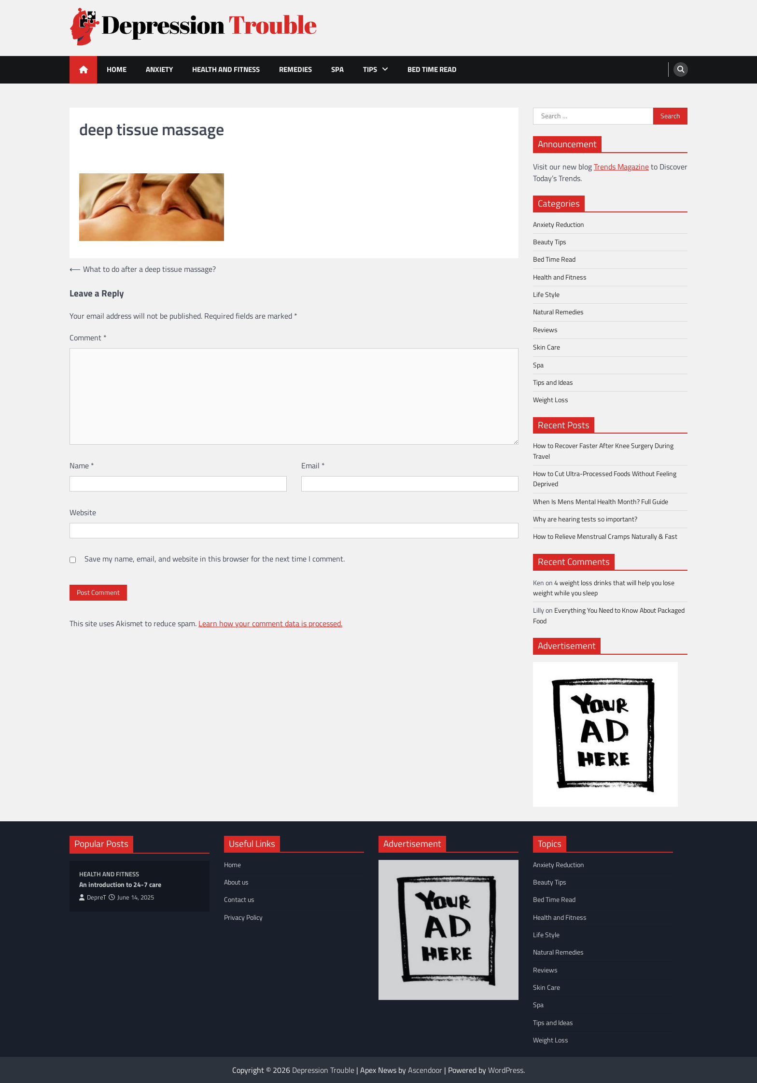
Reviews (545, 329)
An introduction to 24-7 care (120, 884)
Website (83, 512)
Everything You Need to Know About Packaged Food (609, 615)
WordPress (505, 1070)
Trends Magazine (621, 166)
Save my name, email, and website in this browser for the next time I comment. (214, 558)
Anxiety (159, 69)
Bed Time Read (432, 69)
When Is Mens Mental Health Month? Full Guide (600, 501)
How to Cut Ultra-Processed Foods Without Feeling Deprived (604, 478)
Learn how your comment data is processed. (270, 623)
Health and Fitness (226, 69)
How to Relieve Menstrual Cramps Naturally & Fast (605, 536)
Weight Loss (550, 399)
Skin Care (546, 347)
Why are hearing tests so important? (585, 519)
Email (313, 465)
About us (236, 882)
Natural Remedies (558, 312)
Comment (88, 337)
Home (116, 69)
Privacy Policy (243, 917)
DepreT (92, 897)
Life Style (546, 294)
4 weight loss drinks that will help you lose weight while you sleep (603, 587)
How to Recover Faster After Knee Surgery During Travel (603, 450)
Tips (370, 69)
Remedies (295, 69)
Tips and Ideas (553, 382)
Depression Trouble (323, 1070)
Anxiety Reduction (558, 224)
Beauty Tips (549, 242)
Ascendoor (425, 1070)
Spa (337, 69)
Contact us (239, 899)
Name (82, 465)
